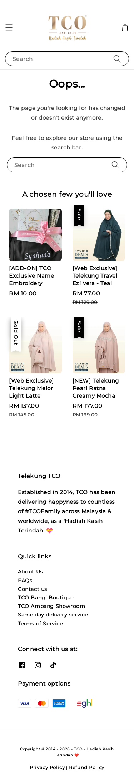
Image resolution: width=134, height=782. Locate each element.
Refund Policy (86, 767)
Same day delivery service (53, 615)
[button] (9, 28)
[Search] (117, 58)
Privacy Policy (47, 767)
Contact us (32, 589)
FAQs (25, 580)
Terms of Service (40, 623)
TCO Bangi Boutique (46, 597)
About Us (30, 571)
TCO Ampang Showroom (51, 606)
